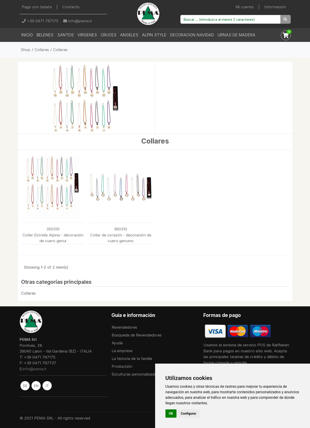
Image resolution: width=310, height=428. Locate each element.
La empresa (122, 350)
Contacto (71, 7)
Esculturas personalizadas (135, 374)
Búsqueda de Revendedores (137, 335)
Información (275, 7)
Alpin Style (154, 35)
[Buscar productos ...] (230, 19)
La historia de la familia (132, 358)
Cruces (109, 35)
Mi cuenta (244, 7)
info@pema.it (77, 21)
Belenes (45, 35)
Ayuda (117, 343)
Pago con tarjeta (37, 7)
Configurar (188, 413)
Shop (25, 49)
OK (171, 413)
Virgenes (87, 35)
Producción (122, 366)
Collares (41, 49)
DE (25, 386)
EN (36, 386)
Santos (65, 35)
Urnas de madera (236, 35)
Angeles (129, 35)
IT (47, 386)
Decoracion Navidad (192, 35)
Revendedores (124, 327)
